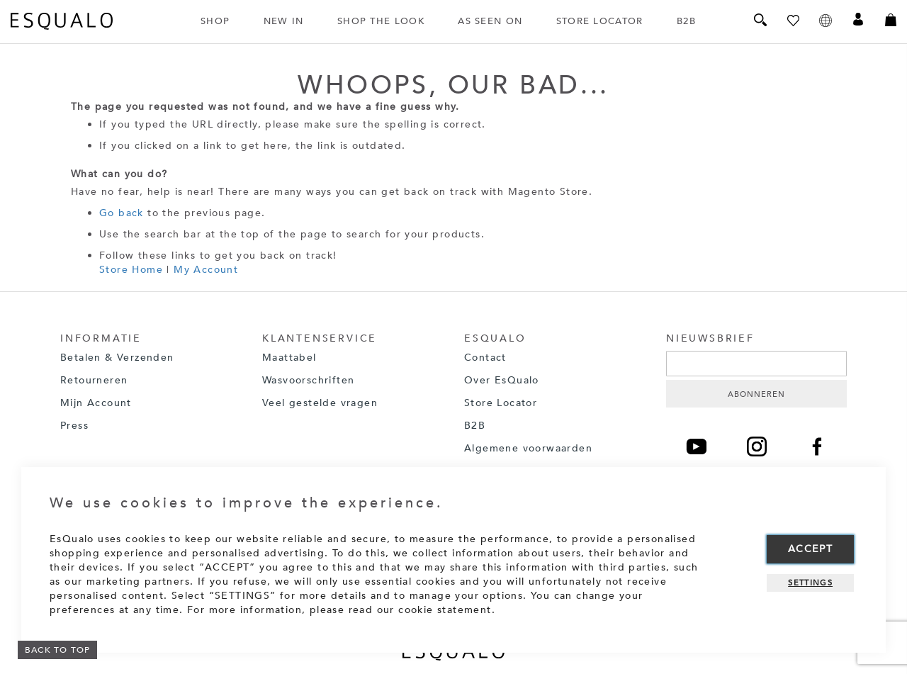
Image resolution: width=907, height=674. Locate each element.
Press (74, 425)
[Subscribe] (756, 394)
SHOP (215, 21)
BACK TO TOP (57, 650)
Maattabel (289, 357)
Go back (121, 213)
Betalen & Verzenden (117, 357)
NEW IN (284, 21)
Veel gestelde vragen (320, 403)
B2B (686, 21)
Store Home (131, 269)
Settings (810, 583)
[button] (825, 21)
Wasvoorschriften (308, 380)
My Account (206, 269)
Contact (485, 357)
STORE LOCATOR (599, 21)
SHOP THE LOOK (380, 21)
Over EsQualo (503, 380)
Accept (810, 549)
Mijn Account (96, 403)
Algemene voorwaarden (528, 448)
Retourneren (96, 380)
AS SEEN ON (490, 21)
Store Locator (500, 403)
